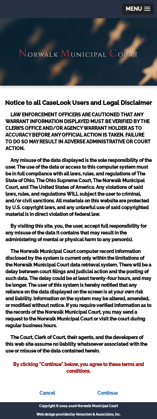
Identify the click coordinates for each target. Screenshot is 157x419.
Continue (107, 393)
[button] (138, 9)
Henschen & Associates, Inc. (98, 414)
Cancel (47, 393)
